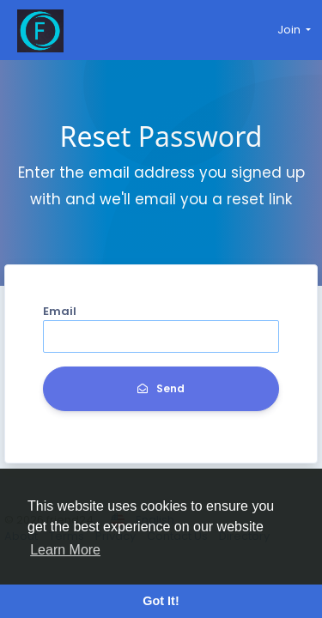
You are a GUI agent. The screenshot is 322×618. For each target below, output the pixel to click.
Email (59, 311)
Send (161, 388)
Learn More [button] (65, 549)
